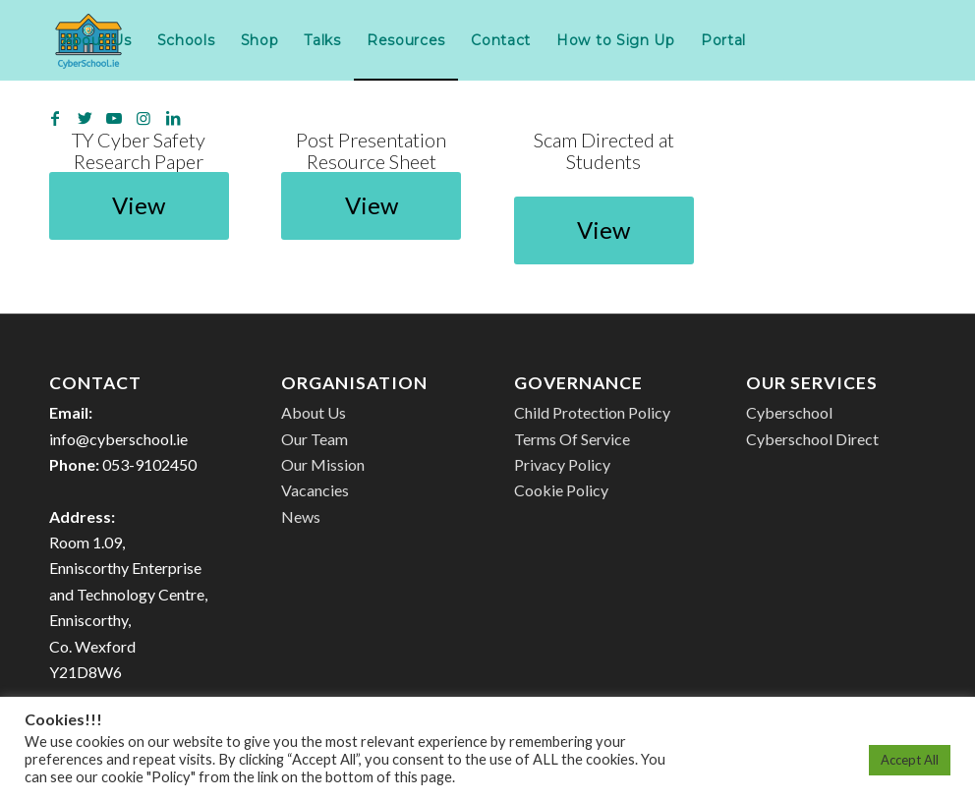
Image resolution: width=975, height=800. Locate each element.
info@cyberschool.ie (118, 438)
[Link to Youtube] (114, 118)
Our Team (314, 438)
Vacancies (315, 490)
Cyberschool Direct (812, 438)
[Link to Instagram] (143, 118)
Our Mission (323, 464)
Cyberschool (789, 412)
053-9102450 (149, 464)
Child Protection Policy (592, 412)
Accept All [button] (910, 760)
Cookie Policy (561, 490)
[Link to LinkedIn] (173, 118)
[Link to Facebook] (55, 118)
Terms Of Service (572, 438)
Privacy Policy (562, 464)
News (300, 516)
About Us (313, 412)
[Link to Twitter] (84, 118)
